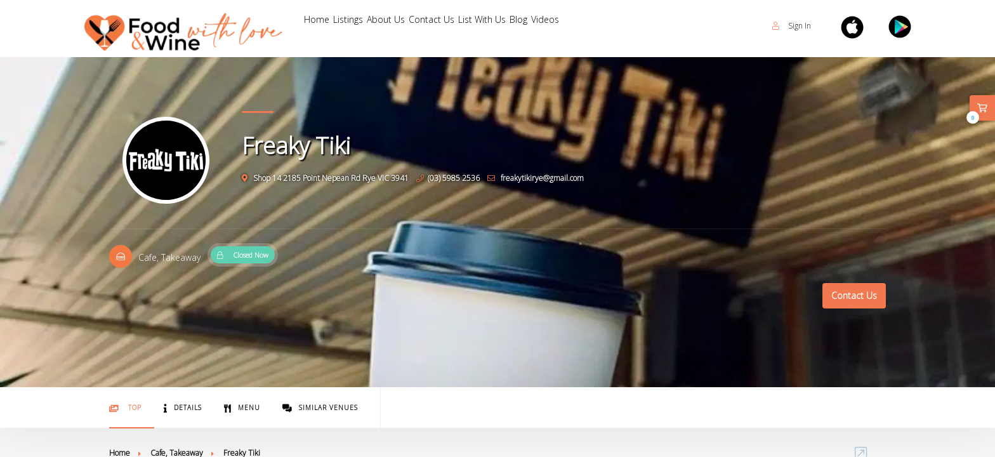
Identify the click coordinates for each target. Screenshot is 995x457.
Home (326, 25)
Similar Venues (320, 408)
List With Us (583, 25)
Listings (377, 25)
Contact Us (507, 25)
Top (125, 408)
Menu (242, 408)
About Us (437, 25)
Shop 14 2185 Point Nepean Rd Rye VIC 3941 (325, 178)
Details (183, 408)
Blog (642, 25)
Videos (687, 25)
